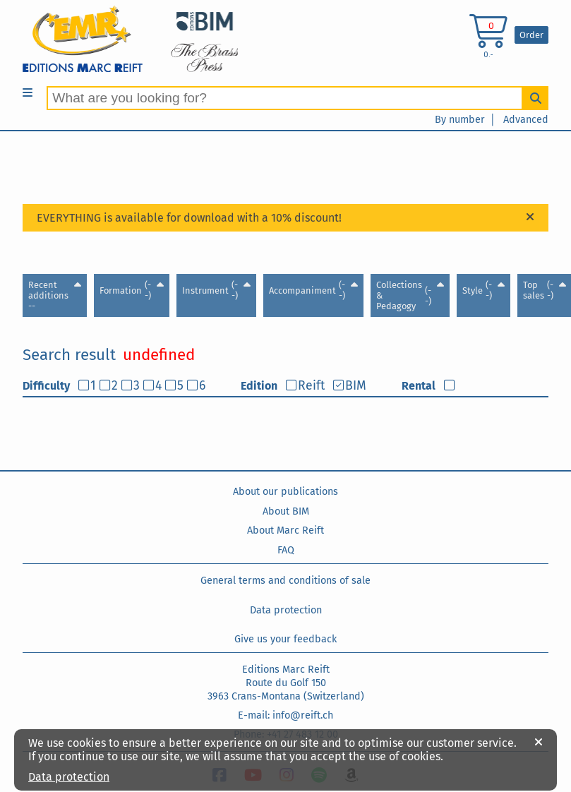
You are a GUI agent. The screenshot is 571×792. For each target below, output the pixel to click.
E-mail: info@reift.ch (285, 715)
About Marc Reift (285, 530)
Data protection (286, 610)
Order (531, 35)
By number (460, 120)
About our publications (285, 492)
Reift (311, 385)
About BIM (286, 511)
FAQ (285, 550)
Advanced (525, 120)
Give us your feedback (285, 639)
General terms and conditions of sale (285, 581)
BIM (355, 385)
